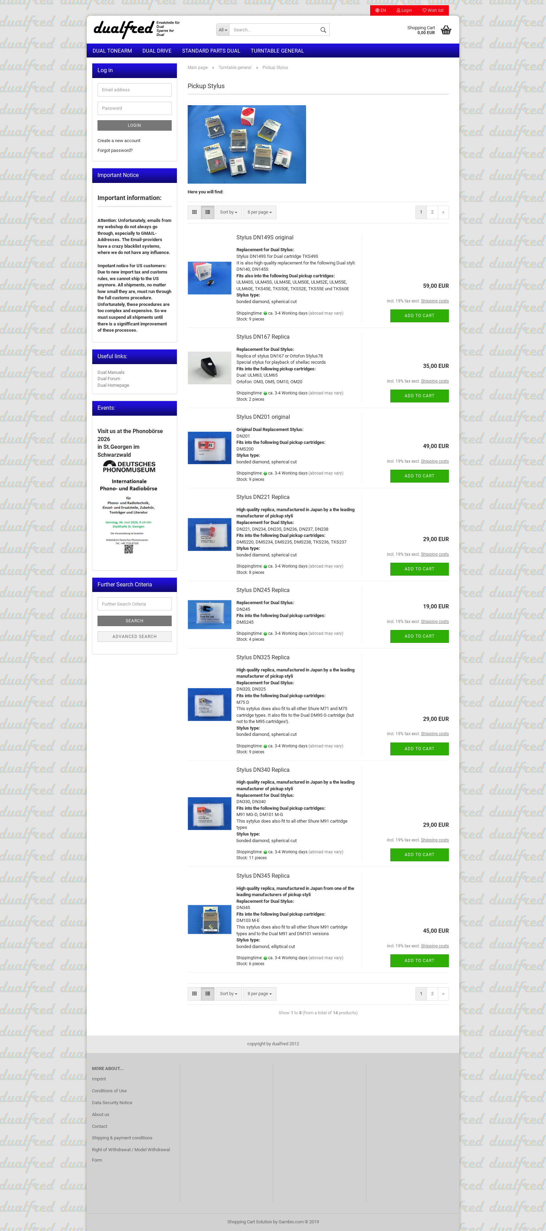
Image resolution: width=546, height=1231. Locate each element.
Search (135, 620)
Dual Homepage (113, 385)
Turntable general (277, 51)
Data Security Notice (112, 1102)
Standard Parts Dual (211, 51)
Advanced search (134, 636)
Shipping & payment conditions (122, 1137)
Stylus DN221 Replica (263, 497)
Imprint (99, 1079)
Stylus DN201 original (263, 417)
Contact (99, 1126)
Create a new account (119, 140)
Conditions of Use (109, 1090)
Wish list (433, 10)
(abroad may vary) (326, 313)
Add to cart (420, 315)
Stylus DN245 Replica (263, 590)
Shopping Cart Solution (249, 1221)
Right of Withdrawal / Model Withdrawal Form (131, 1155)
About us (100, 1114)
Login (404, 10)
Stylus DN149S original (265, 237)
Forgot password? (115, 150)
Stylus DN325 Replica (263, 657)
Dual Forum (109, 378)
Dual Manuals (111, 372)
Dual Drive (157, 51)
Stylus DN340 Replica (263, 770)
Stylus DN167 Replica (263, 336)
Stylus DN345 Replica (263, 875)
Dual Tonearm (112, 51)
